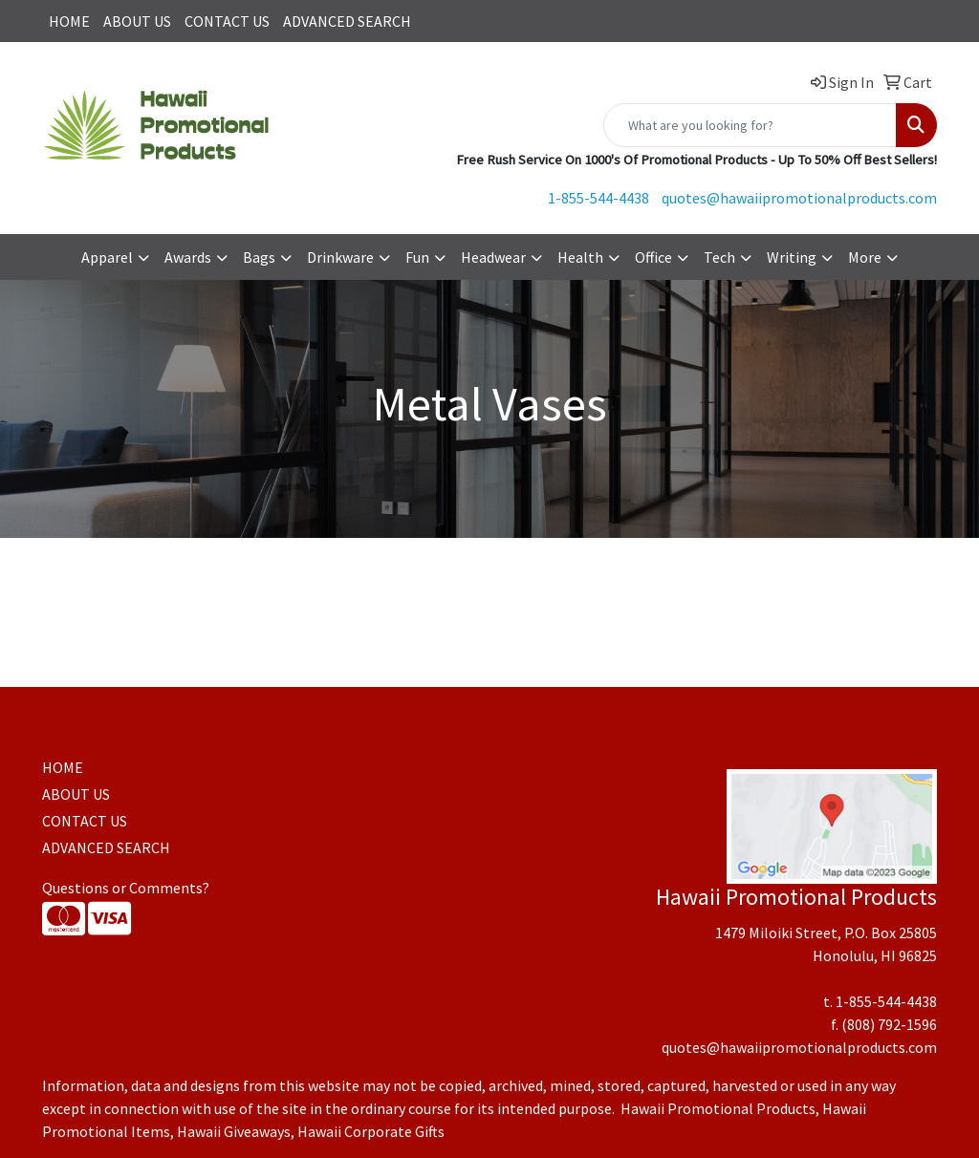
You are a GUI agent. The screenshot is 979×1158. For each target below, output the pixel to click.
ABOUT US (137, 21)
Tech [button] (719, 257)
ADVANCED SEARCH (347, 21)
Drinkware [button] (340, 257)
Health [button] (580, 257)
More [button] (864, 257)
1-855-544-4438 (598, 197)
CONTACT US (227, 21)
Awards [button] (187, 257)
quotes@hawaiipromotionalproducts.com (799, 197)
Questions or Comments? (125, 887)
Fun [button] (417, 257)
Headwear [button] (493, 257)
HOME (69, 21)
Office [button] (653, 257)
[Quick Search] (750, 125)
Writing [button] (791, 257)
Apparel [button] (107, 257)
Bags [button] (259, 257)
